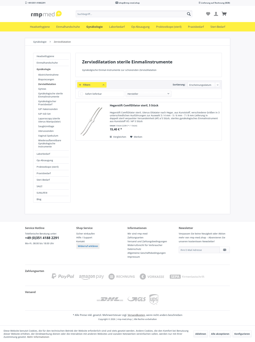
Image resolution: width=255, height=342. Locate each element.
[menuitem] (134, 14)
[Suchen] (188, 14)
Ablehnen (200, 333)
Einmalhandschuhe (47, 62)
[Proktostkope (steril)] (169, 26)
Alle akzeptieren (220, 333)
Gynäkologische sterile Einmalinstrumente (50, 95)
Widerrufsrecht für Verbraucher (145, 245)
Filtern (84, 84)
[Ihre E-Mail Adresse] (199, 250)
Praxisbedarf (44, 173)
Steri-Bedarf (43, 179)
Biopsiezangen (46, 79)
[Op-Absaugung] (140, 26)
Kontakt (80, 241)
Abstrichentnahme (48, 74)
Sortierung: (179, 84)
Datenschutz (134, 249)
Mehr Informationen (38, 336)
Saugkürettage (46, 126)
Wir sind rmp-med (138, 233)
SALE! (39, 186)
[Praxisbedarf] (196, 26)
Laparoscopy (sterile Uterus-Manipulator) (49, 120)
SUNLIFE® (42, 192)
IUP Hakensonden (48, 109)
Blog (39, 199)
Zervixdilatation (47, 84)
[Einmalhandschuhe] (68, 26)
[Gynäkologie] (94, 26)
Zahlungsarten (135, 237)
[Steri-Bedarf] (217, 26)
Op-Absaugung (45, 160)
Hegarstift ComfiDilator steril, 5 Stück (134, 105)
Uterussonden (46, 130)
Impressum (134, 256)
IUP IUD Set (44, 113)
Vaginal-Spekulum (48, 135)
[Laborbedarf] (117, 26)
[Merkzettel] (208, 14)
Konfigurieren (242, 333)
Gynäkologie (44, 69)
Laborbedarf (43, 153)
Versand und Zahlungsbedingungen (147, 241)
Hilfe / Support (84, 237)
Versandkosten (136, 315)
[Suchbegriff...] (134, 14)
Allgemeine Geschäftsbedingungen (147, 252)
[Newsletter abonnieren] (225, 250)
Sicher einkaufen (85, 233)
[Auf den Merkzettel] (136, 137)
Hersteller (133, 93)
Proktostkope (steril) (48, 166)
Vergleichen (118, 136)
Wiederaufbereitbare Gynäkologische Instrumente (49, 143)
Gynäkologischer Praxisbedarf (47, 103)
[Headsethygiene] (40, 26)
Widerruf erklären (88, 246)
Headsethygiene (45, 56)
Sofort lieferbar (93, 93)
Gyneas (42, 88)
